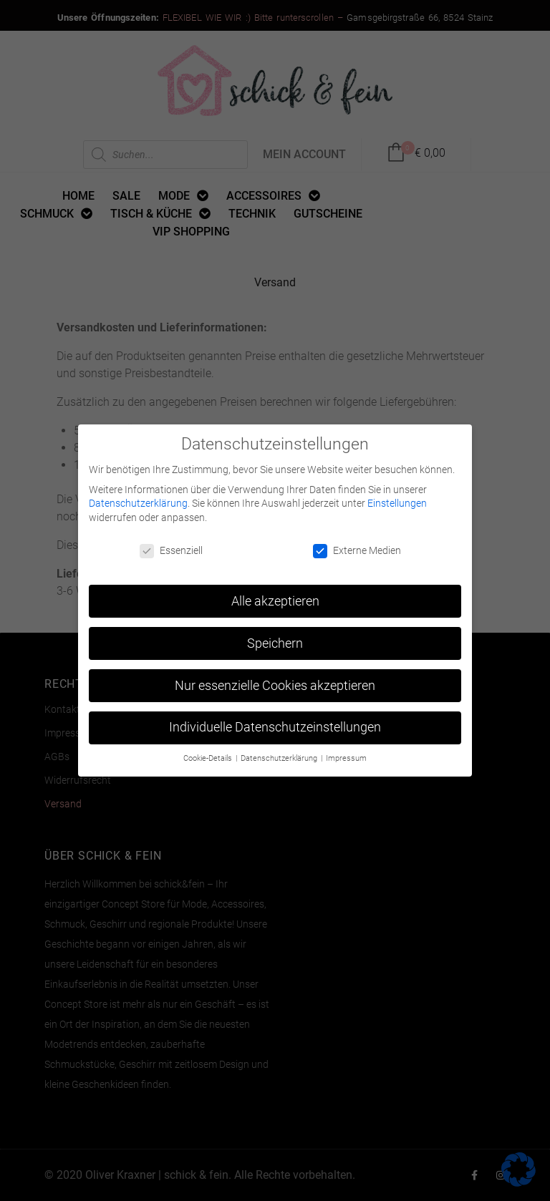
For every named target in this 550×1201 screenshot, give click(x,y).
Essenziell (171, 550)
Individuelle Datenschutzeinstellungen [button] (275, 727)
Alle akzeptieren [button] (275, 600)
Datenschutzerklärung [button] (280, 758)
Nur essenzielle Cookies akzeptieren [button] (275, 685)
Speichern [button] (275, 643)
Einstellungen (397, 503)
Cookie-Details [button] (208, 758)
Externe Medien (357, 550)
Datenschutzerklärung (138, 503)
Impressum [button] (346, 758)
